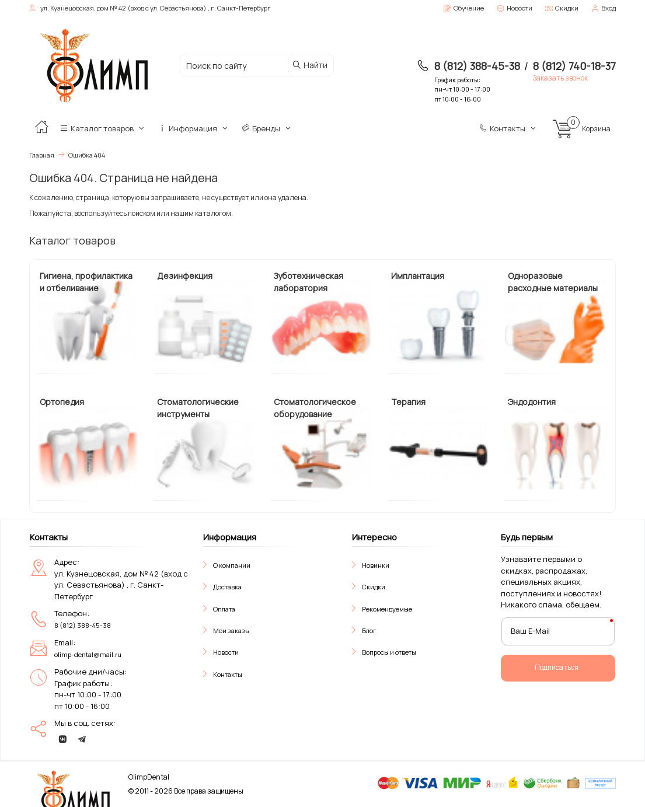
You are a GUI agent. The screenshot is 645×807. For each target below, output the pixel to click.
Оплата (224, 609)
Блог (369, 630)
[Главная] (41, 128)
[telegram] (82, 739)
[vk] (62, 739)
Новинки (375, 565)
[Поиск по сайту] (243, 65)
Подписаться (556, 667)
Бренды (267, 128)
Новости (226, 652)
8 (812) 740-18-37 (574, 66)
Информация (194, 128)
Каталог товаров (103, 128)
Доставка (227, 586)
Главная (41, 155)
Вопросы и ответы (389, 652)
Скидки (373, 586)
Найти (309, 65)
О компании (231, 565)
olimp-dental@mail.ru (87, 654)
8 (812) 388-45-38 (477, 66)
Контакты (508, 128)
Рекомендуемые (387, 609)
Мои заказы (231, 630)
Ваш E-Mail (530, 631)
